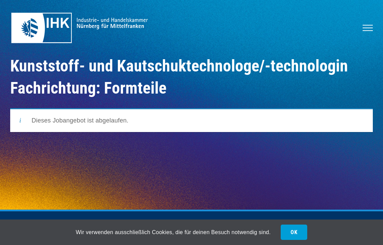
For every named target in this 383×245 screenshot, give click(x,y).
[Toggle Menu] (367, 28)
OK (294, 232)
